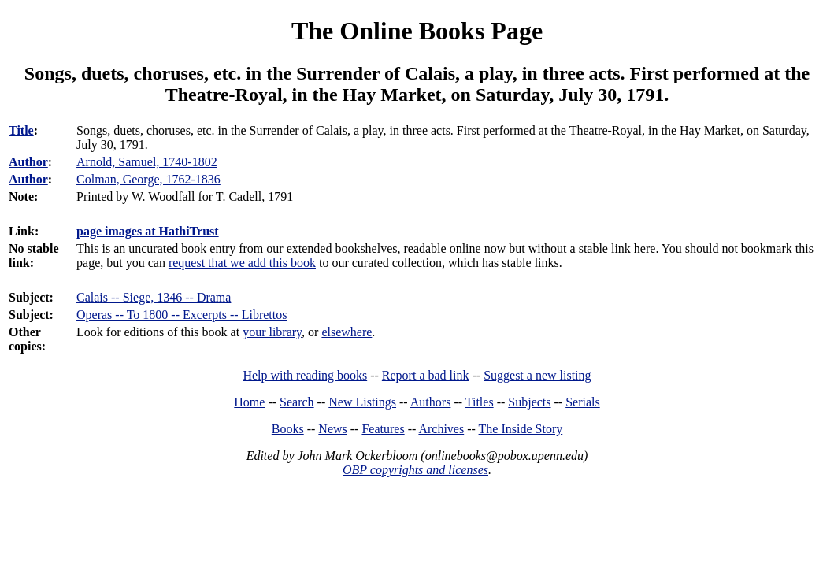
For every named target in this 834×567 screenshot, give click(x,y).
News (332, 428)
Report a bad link (425, 375)
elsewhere (346, 332)
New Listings (362, 402)
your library (272, 332)
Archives (441, 428)
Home (249, 402)
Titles (479, 402)
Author (28, 162)
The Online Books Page (417, 31)
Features (382, 428)
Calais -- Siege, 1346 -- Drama (153, 297)
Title (21, 130)
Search (297, 402)
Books (288, 428)
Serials (582, 402)
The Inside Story (521, 428)
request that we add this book (242, 262)
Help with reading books (305, 375)
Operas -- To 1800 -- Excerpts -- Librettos (181, 314)
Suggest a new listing (537, 375)
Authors (430, 402)
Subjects (529, 402)
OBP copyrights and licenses (415, 469)
